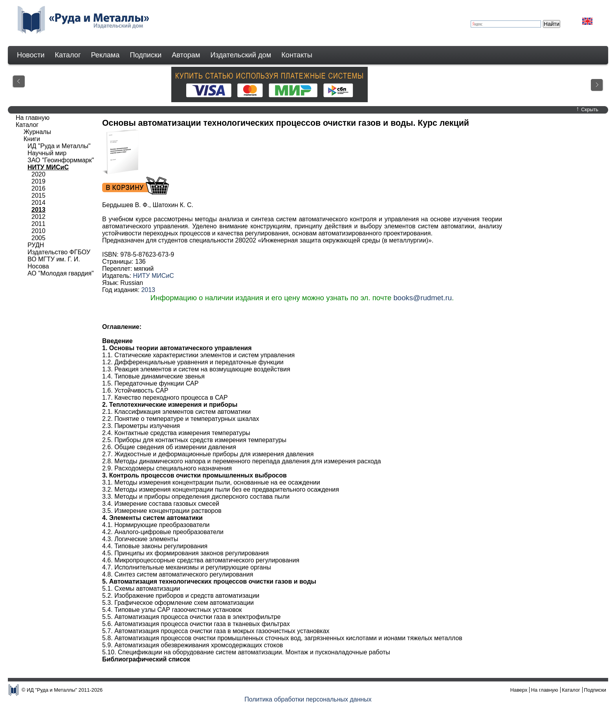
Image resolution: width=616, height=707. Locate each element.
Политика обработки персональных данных (308, 699)
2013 (148, 289)
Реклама (105, 55)
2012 (38, 216)
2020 (38, 174)
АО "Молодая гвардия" (61, 273)
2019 (38, 181)
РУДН (36, 245)
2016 (38, 188)
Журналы (37, 132)
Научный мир (47, 153)
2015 (38, 195)
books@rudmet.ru (422, 298)
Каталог (68, 55)
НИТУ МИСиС (153, 275)
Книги (32, 139)
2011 (38, 223)
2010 (38, 231)
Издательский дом (241, 55)
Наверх (519, 690)
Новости (30, 55)
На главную (33, 117)
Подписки (146, 55)
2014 (38, 202)
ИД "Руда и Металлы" (59, 146)
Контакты (296, 55)
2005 (38, 238)
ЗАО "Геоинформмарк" (61, 160)
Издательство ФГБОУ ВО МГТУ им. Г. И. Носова (59, 259)
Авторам (186, 55)
